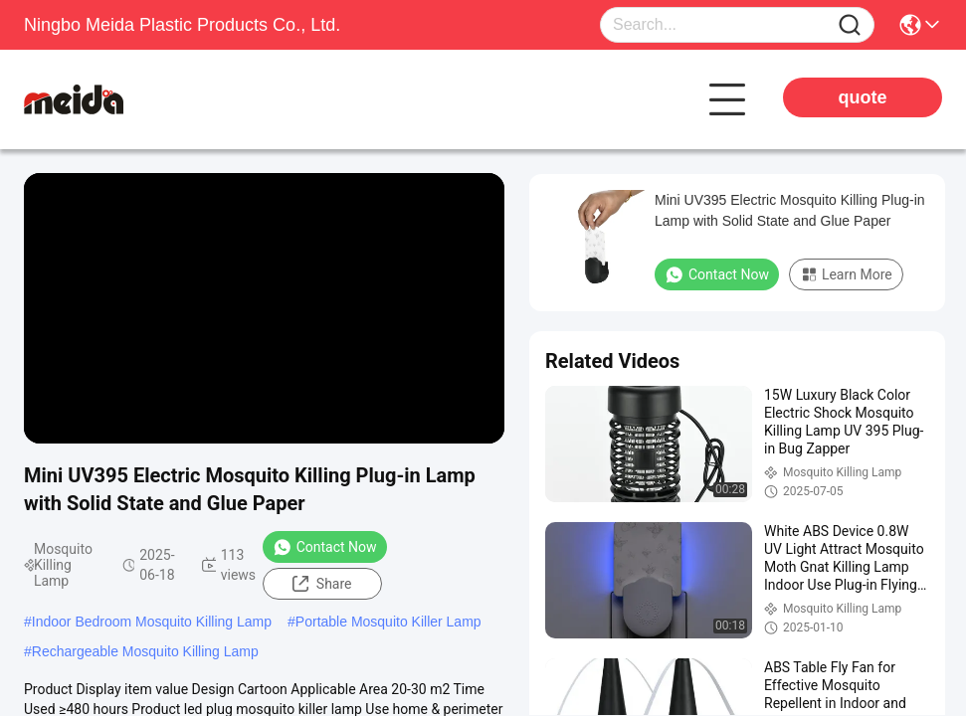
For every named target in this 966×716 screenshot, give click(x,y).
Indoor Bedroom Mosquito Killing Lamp (152, 621)
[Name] (850, 25)
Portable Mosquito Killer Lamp (388, 621)
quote (863, 97)
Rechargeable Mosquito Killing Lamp (145, 651)
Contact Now (325, 547)
